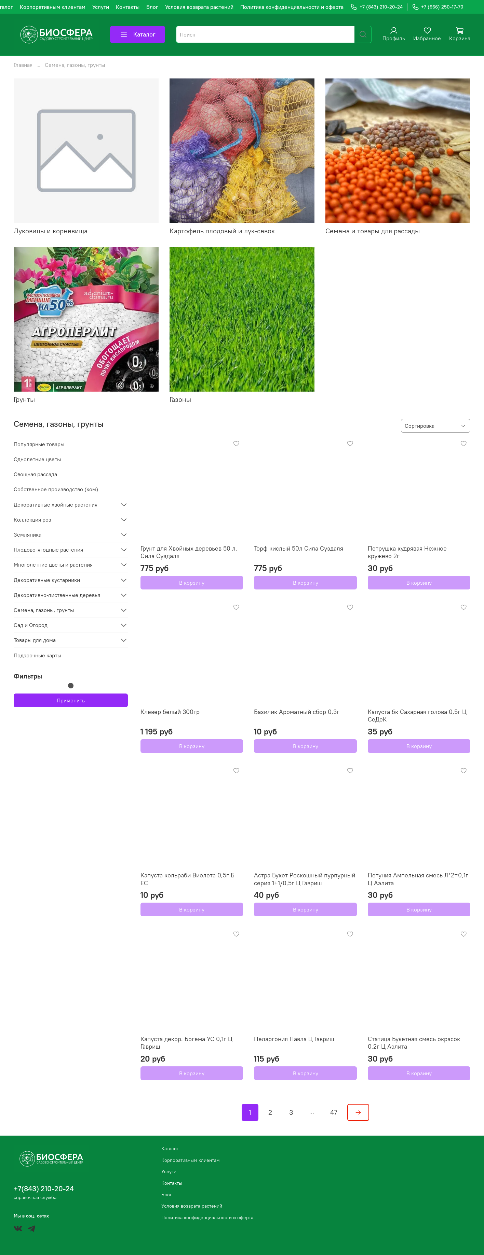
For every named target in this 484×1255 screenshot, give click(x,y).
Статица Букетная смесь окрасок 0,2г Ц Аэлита (414, 1043)
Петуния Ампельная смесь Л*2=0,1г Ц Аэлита (418, 879)
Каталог (138, 34)
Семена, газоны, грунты (44, 610)
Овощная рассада (35, 474)
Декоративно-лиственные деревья (57, 595)
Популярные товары (39, 444)
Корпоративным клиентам (52, 6)
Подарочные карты (37, 655)
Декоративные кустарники (47, 580)
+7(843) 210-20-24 (44, 1188)
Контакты (127, 6)
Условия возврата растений (199, 6)
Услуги (100, 6)
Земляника (27, 534)
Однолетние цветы (37, 459)
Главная (23, 64)
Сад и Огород (31, 625)
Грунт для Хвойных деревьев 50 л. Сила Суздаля (188, 552)
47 (333, 1112)
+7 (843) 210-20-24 (376, 7)
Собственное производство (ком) (56, 489)
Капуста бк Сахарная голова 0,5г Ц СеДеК (417, 716)
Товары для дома (35, 640)
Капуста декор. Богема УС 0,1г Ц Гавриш (186, 1043)
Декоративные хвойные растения (55, 504)
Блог (152, 6)
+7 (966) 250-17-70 (437, 7)
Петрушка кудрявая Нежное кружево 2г (407, 552)
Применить (71, 700)
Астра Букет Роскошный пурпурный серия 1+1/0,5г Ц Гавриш (304, 879)
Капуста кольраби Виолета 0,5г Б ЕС (187, 879)
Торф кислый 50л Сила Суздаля (298, 548)
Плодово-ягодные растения (48, 549)
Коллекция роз (32, 519)
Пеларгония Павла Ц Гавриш (294, 1039)
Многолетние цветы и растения (53, 564)
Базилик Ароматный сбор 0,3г (296, 712)
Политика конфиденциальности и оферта (292, 6)
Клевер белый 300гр (170, 712)
